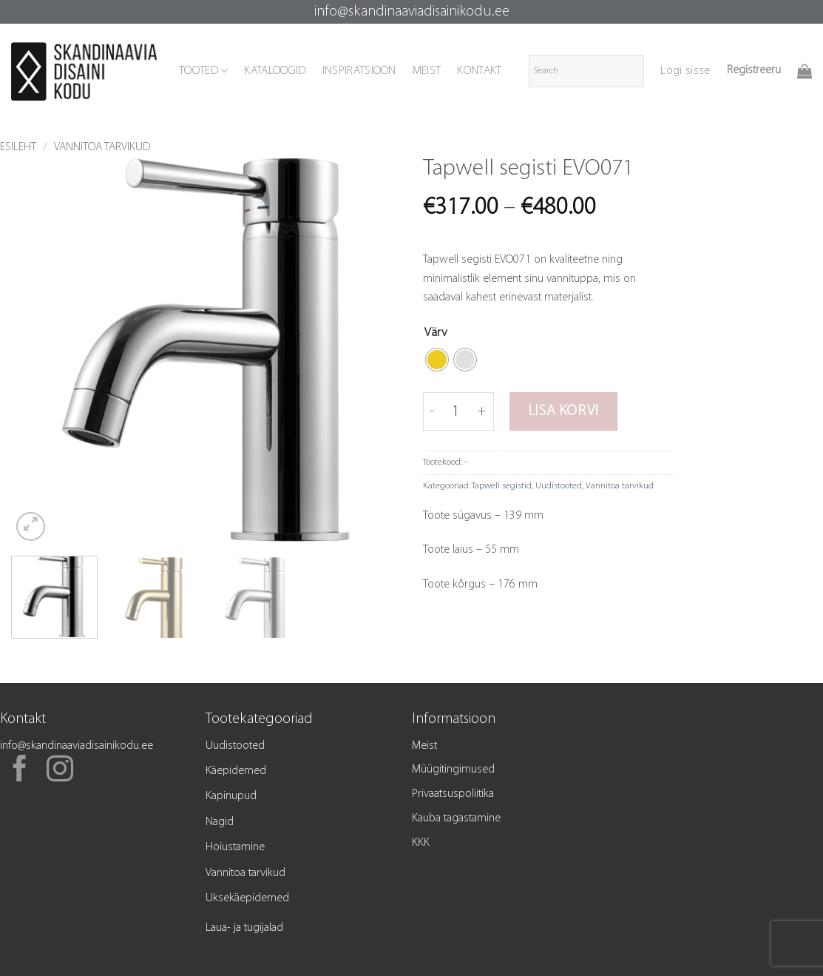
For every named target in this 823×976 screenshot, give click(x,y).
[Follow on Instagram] (60, 771)
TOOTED (203, 71)
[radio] (437, 360)
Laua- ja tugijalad (244, 928)
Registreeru (754, 70)
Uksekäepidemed (247, 898)
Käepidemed (236, 771)
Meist (424, 746)
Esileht (18, 147)
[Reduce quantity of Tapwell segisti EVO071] (432, 411)
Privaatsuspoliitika (453, 794)
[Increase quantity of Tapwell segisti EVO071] (482, 411)
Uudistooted (558, 486)
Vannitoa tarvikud (102, 147)
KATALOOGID (274, 71)
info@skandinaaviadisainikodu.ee (411, 11)
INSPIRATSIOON (359, 71)
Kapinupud (231, 796)
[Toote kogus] (456, 411)
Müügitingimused (453, 769)
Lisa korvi (563, 411)
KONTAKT (479, 71)
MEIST (427, 71)
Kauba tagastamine (456, 818)
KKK (421, 843)
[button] (685, 71)
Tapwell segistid (502, 486)
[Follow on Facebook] (20, 771)
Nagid (220, 822)
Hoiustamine (235, 847)
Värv (435, 332)
